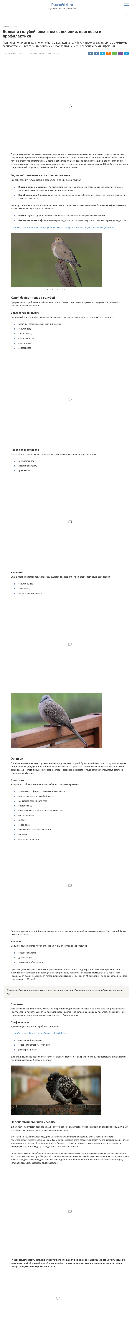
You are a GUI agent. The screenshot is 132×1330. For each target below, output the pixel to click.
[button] (99, 260)
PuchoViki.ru (62, 4)
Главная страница (10, 27)
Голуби (41, 53)
